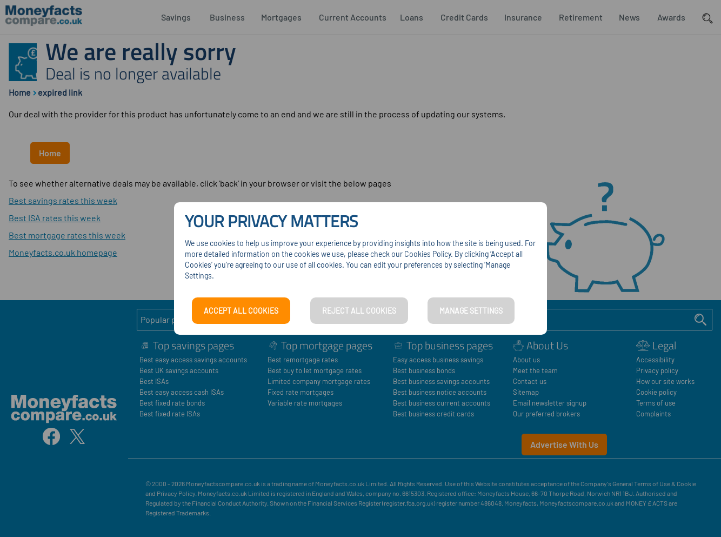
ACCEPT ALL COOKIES (241, 310)
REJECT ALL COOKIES (359, 310)
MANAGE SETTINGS (471, 310)
